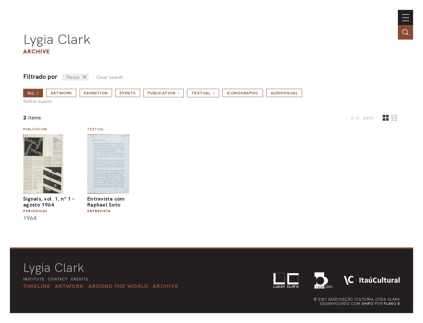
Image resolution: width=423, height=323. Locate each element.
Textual (203, 93)
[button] (118, 286)
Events (128, 93)
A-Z (355, 118)
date (368, 118)
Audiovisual (284, 93)
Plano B (392, 303)
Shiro (368, 303)
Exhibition (96, 93)
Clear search (109, 77)
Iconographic (243, 93)
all (33, 93)
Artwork (61, 93)
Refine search (37, 101)
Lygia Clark (57, 39)
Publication (163, 93)
